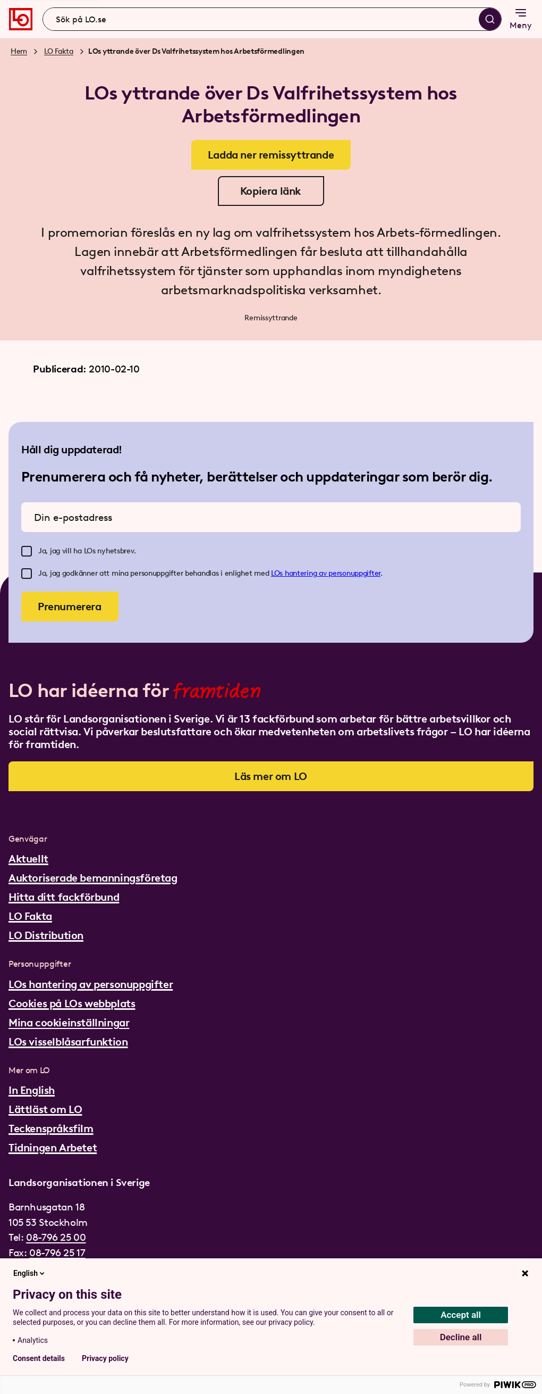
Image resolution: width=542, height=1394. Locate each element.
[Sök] (490, 19)
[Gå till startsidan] (21, 19)
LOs (278, 573)
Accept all (461, 1314)
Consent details (39, 1358)
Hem (19, 51)
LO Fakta (58, 51)
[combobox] (272, 19)
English (29, 1273)
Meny (521, 18)
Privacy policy (105, 1358)
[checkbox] (26, 551)
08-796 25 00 (56, 1237)
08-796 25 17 (57, 1253)
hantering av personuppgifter (332, 573)
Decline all (461, 1337)
